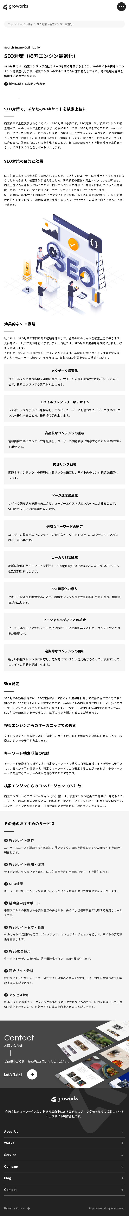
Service (10, 1155)
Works (9, 1143)
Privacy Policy (14, 1208)
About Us (11, 1132)
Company (11, 1167)
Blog (7, 1178)
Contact (10, 1190)
